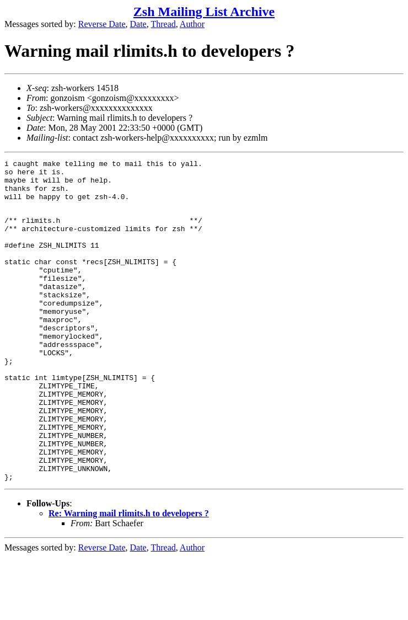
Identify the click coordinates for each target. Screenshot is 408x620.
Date (138, 24)
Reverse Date (102, 24)
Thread (163, 24)
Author (192, 24)
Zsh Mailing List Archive (204, 11)
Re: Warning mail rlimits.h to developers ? (129, 576)
